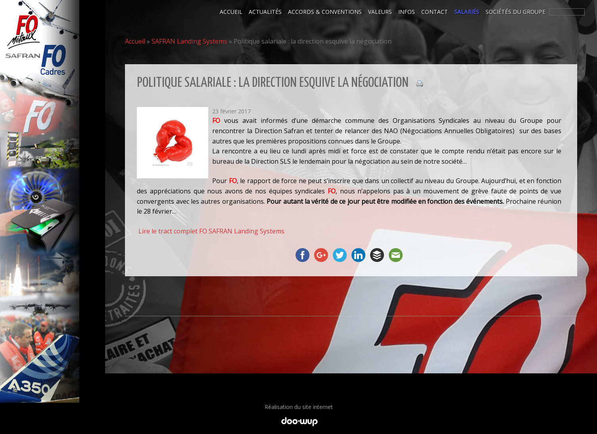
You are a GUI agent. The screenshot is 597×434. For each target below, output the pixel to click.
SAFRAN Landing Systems (189, 41)
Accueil (135, 41)
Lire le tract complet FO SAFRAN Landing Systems (211, 231)
